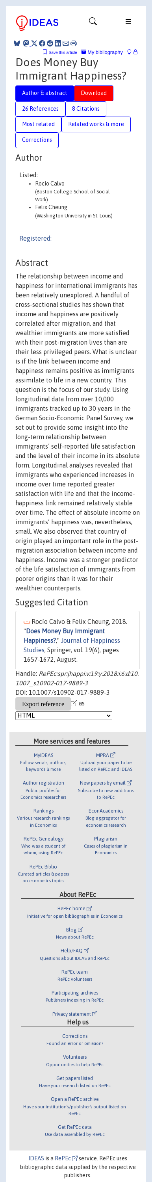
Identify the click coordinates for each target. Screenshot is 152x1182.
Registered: (35, 238)
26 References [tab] (40, 109)
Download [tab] (94, 93)
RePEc (66, 1158)
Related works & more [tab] (96, 124)
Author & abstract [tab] (44, 93)
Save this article (62, 52)
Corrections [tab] (37, 140)
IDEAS (36, 1158)
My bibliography (102, 52)
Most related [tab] (38, 124)
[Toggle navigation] (93, 23)
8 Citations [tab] (86, 109)
